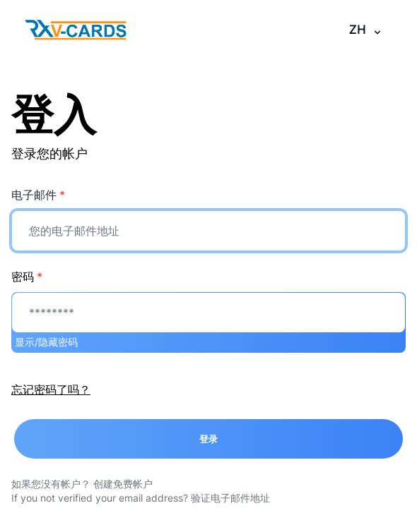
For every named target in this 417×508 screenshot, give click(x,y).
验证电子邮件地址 (230, 498)
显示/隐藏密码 (46, 342)
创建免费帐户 (123, 484)
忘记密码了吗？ (50, 389)
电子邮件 (38, 195)
